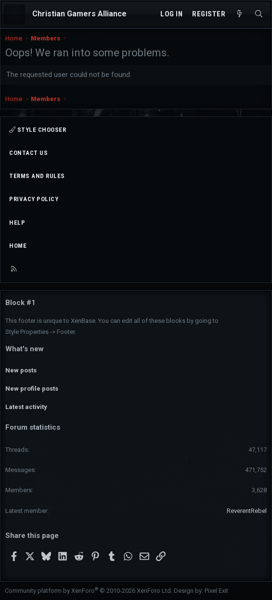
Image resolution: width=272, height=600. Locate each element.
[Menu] (14, 14)
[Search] (258, 14)
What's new (24, 349)
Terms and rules (37, 175)
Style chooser (37, 129)
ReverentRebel (247, 510)
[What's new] (239, 14)
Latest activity (26, 406)
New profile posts (31, 388)
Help (17, 222)
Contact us (28, 152)
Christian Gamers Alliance (79, 13)
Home (17, 245)
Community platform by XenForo (88, 590)
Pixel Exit (216, 590)
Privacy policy (33, 199)
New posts (21, 370)
